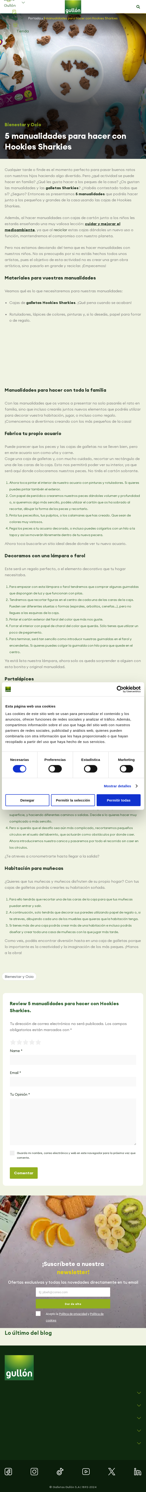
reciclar (60, 229)
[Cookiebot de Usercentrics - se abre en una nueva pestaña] (120, 689)
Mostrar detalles (117, 786)
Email (15, 1072)
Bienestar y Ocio (23, 124)
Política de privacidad (73, 1314)
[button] (138, 7)
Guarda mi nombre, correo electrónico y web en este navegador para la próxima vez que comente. (76, 1155)
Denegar (27, 800)
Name (16, 1051)
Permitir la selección (73, 800)
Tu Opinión (20, 1094)
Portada (34, 18)
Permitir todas (119, 800)
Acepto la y (75, 1317)
